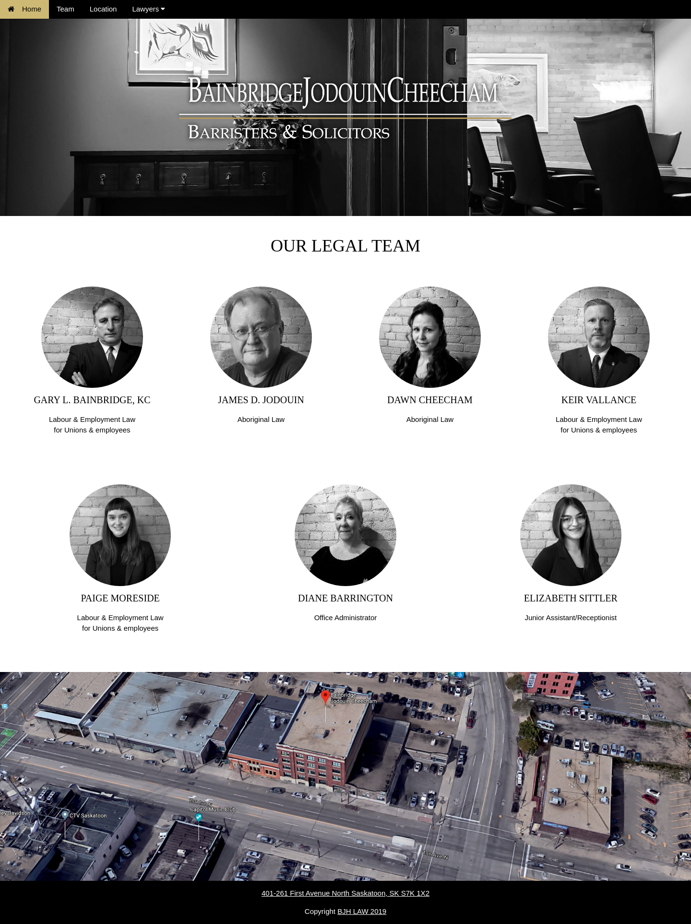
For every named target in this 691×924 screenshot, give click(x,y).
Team (65, 9)
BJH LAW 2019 (361, 911)
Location (103, 9)
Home (24, 9)
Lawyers (148, 9)
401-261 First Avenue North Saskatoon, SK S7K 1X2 (345, 893)
